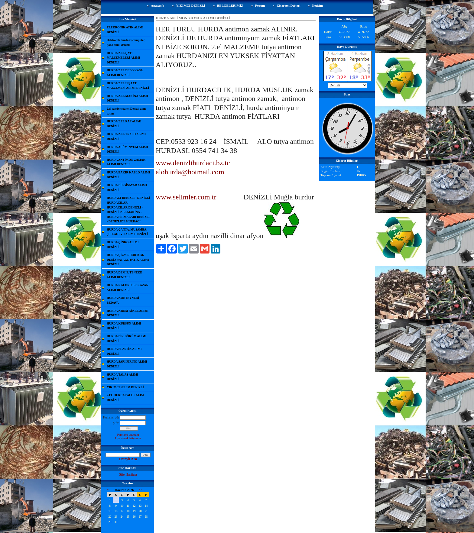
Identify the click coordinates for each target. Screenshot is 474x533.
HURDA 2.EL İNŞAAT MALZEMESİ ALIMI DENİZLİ (128, 86)
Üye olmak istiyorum (128, 438)
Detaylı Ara (128, 459)
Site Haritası (128, 474)
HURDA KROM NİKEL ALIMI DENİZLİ (127, 313)
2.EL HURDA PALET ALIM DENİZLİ (125, 397)
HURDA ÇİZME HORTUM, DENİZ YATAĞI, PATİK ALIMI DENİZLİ (128, 259)
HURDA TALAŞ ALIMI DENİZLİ (122, 377)
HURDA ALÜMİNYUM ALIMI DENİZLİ (127, 149)
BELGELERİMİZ (230, 5)
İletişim (317, 5)
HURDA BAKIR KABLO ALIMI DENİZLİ (128, 175)
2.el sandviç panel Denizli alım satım (126, 111)
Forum (260, 5)
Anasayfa (157, 5)
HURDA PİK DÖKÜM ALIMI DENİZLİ (126, 338)
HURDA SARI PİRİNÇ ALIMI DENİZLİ (127, 364)
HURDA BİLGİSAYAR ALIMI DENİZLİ (127, 187)
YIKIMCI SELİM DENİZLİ (125, 387)
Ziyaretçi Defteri (288, 5)
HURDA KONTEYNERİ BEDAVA (123, 300)
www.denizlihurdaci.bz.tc (193, 163)
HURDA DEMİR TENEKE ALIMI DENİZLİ (124, 275)
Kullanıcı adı (111, 417)
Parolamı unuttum (128, 434)
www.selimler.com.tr (186, 197)
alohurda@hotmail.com (190, 172)
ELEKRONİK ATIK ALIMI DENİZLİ (125, 30)
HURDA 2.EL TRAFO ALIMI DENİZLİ (126, 136)
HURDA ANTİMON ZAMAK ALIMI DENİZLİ (126, 162)
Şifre (116, 423)
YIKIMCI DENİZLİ (190, 5)
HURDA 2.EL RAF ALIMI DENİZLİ (124, 124)
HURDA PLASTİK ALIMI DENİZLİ (124, 351)
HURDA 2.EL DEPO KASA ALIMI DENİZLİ (125, 73)
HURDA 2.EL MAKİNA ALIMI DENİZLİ (127, 98)
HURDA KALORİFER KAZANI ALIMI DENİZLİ (128, 287)
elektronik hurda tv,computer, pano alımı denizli (126, 42)
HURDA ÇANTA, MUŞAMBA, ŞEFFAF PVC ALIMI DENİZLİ (127, 232)
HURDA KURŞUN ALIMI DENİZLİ (124, 326)
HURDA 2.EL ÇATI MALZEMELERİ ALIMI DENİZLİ (123, 57)
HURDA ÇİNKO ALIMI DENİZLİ (123, 245)
